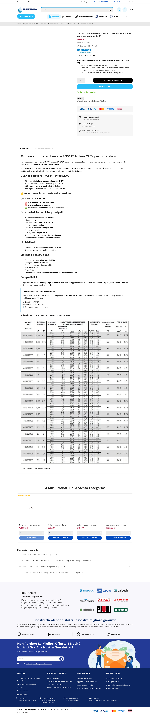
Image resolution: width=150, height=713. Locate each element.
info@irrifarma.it (119, 2)
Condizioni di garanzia (84, 678)
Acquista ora (104, 87)
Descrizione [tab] (24, 148)
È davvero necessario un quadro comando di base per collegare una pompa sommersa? (55, 560)
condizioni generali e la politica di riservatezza (39, 664)
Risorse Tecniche (84, 16)
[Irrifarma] (27, 10)
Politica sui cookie (112, 688)
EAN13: (79, 56)
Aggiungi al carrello (113, 80)
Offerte (67, 16)
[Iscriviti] (61, 659)
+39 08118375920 (103, 2)
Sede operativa (22, 695)
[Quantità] (81, 80)
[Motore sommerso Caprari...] (60, 508)
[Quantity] (31, 533)
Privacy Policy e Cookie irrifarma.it (118, 685)
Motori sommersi (42, 307)
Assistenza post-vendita (85, 685)
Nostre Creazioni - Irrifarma (26, 684)
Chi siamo (101, 16)
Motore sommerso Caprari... (58, 525)
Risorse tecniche (23, 691)
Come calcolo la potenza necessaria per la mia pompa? (42, 566)
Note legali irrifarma (113, 682)
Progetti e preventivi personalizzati (89, 688)
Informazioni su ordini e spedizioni (59, 688)
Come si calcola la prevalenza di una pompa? (38, 554)
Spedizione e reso (53, 678)
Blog (114, 16)
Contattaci (20, 2)
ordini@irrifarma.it (72, 700)
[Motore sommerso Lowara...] (31, 508)
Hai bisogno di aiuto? (87, 2)
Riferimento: (81, 46)
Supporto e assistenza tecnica (87, 682)
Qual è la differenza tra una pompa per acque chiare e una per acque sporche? (51, 572)
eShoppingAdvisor (74, 627)
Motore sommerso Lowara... (29, 525)
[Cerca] (110, 9)
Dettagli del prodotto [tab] (44, 148)
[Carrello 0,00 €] (127, 9)
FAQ (29, 2)
